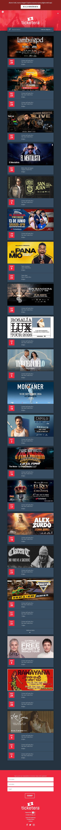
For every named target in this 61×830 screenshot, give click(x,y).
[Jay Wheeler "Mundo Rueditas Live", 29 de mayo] (30, 126)
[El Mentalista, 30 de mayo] (30, 159)
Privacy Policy (30, 819)
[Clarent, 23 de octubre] (30, 561)
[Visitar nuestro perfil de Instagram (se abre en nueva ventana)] (34, 825)
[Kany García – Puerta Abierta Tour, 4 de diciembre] (30, 736)
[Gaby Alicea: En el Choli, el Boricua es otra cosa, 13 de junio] (30, 224)
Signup (30, 796)
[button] (46, 29)
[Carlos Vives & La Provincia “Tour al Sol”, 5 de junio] (30, 191)
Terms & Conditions (31, 817)
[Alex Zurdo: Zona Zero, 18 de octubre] (30, 528)
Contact (30, 821)
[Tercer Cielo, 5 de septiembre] (30, 364)
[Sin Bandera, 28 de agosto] (30, 299)
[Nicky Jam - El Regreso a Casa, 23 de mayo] (30, 89)
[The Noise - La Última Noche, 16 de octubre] (30, 463)
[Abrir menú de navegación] (58, 13)
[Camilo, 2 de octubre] (30, 430)
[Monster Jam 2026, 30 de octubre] (30, 607)
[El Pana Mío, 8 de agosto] (30, 262)
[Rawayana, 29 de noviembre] (30, 689)
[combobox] (30, 29)
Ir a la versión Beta (30, 7)
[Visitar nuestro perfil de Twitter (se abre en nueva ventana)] (30, 825)
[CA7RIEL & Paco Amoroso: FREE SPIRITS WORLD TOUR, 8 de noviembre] (30, 651)
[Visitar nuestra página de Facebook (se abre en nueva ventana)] (27, 825)
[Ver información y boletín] (3, 12)
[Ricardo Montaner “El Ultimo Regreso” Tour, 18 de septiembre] (30, 397)
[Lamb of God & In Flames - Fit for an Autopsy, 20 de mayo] (30, 51)
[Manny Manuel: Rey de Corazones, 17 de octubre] (30, 495)
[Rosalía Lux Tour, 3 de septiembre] (30, 332)
